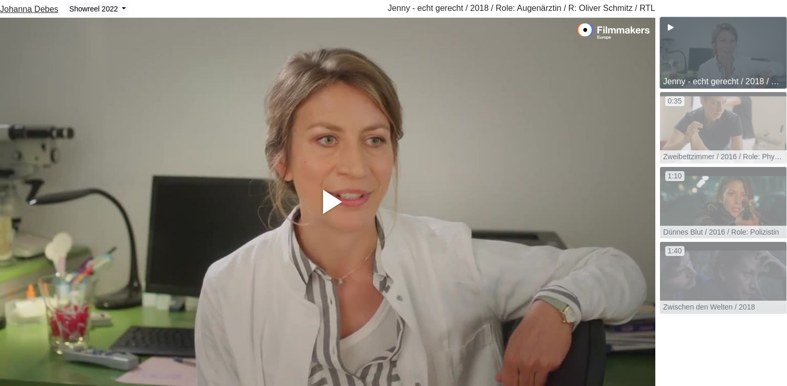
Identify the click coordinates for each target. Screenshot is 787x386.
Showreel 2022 (94, 9)
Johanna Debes (29, 9)
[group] (723, 53)
